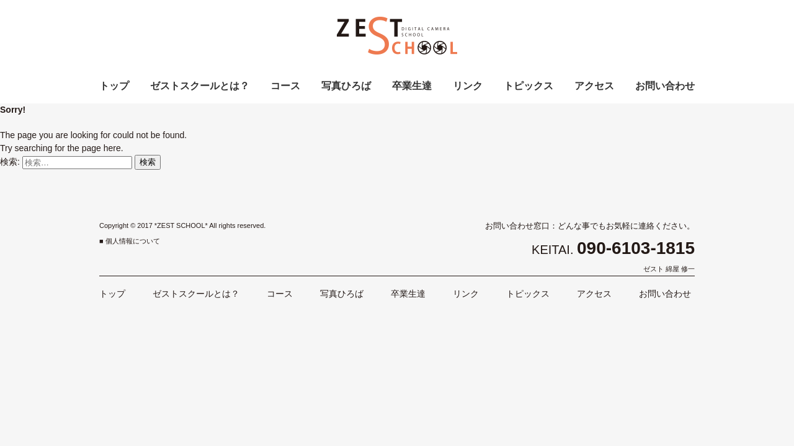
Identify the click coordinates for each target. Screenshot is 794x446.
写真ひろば (346, 86)
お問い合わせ (665, 86)
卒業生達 (412, 86)
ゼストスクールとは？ (199, 86)
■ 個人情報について (129, 241)
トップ (114, 86)
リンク (468, 86)
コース (285, 86)
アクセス (594, 86)
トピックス (528, 86)
